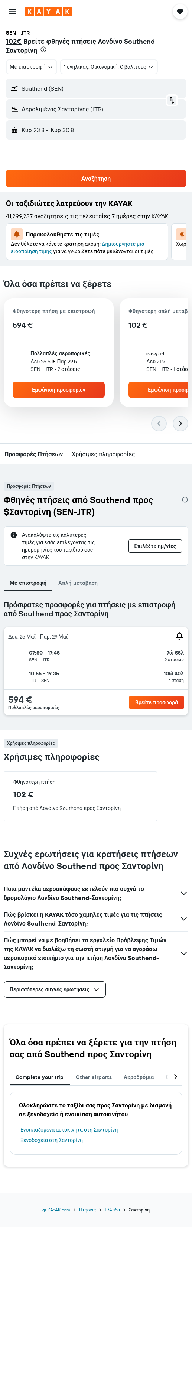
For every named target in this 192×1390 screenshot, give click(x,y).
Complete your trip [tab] (40, 1077)
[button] (12, 11)
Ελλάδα (112, 1210)
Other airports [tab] (94, 1077)
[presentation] (43, 49)
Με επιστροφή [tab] (28, 583)
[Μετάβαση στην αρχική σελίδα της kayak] (48, 11)
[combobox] (31, 66)
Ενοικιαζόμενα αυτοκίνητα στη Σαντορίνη (69, 1129)
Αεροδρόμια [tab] (139, 1077)
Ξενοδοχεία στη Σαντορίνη (51, 1140)
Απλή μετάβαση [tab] (78, 583)
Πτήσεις (87, 1210)
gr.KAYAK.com (56, 1210)
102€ (14, 41)
